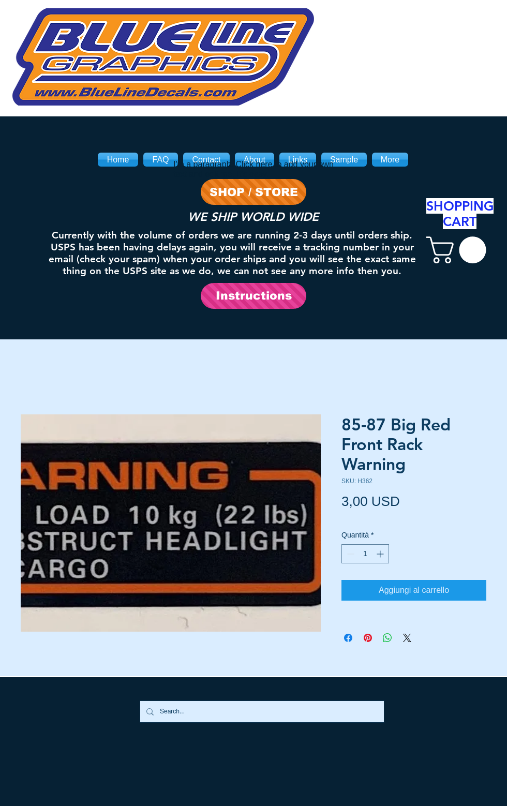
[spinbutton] (365, 554)
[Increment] (381, 554)
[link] (459, 249)
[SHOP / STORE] (253, 192)
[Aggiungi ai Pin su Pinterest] (368, 638)
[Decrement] (349, 554)
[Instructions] (253, 296)
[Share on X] (407, 638)
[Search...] (261, 711)
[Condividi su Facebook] (348, 638)
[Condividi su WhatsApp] (387, 638)
